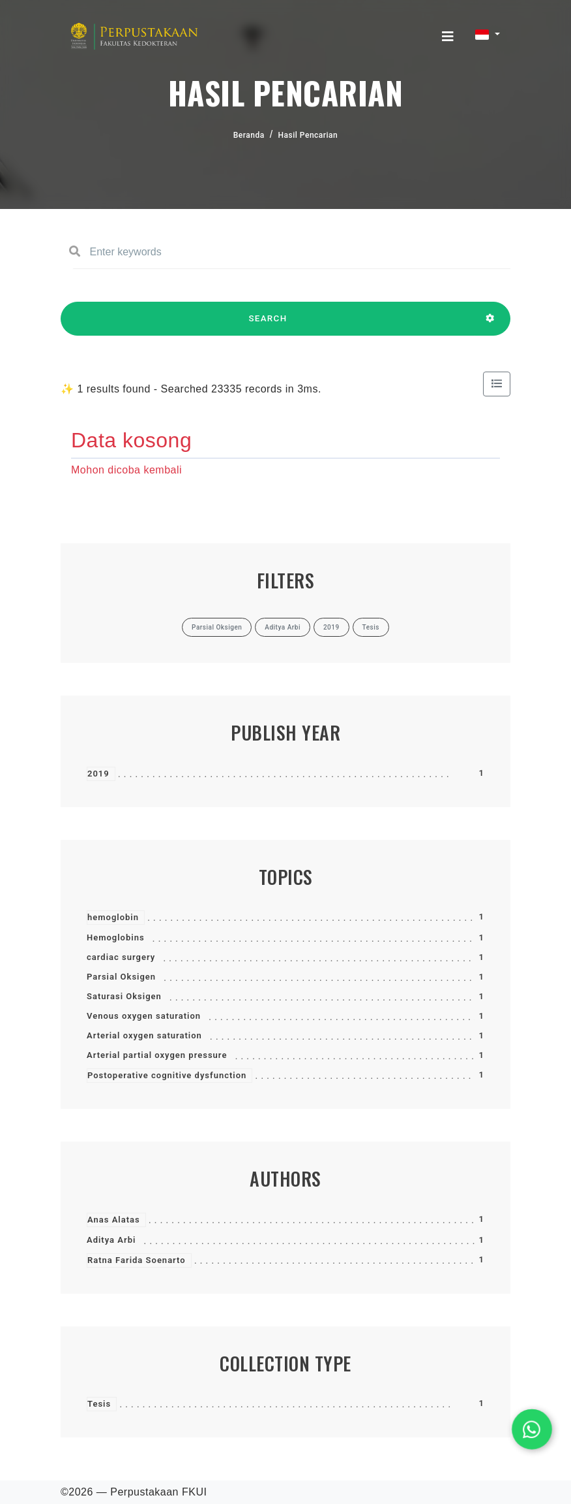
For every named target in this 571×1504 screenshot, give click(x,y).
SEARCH (268, 324)
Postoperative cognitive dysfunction (166, 1075)
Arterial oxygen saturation (144, 1035)
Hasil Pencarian (308, 135)
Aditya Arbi (111, 1240)
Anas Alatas (113, 1219)
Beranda (249, 135)
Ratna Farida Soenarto (136, 1260)
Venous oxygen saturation (144, 1016)
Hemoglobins (116, 937)
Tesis (99, 1404)
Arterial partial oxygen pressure (157, 1055)
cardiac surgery (121, 957)
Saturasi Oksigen (124, 996)
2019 (98, 773)
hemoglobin (113, 917)
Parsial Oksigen (121, 977)
